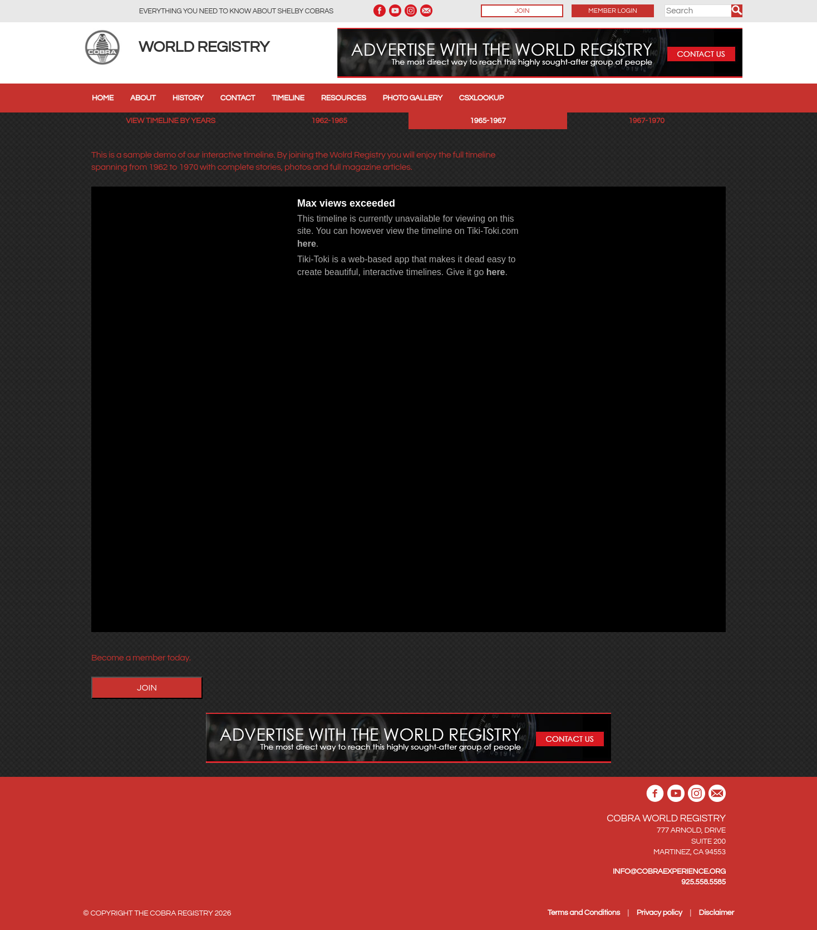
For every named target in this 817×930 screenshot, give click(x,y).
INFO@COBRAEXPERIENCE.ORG (669, 871)
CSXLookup (481, 98)
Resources (343, 98)
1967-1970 (646, 121)
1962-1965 (329, 121)
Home (103, 98)
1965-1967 (487, 121)
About (143, 98)
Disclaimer (716, 913)
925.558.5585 (703, 882)
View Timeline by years (170, 121)
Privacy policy (659, 913)
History (188, 98)
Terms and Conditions (584, 913)
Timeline (288, 98)
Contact (237, 98)
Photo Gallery (412, 98)
